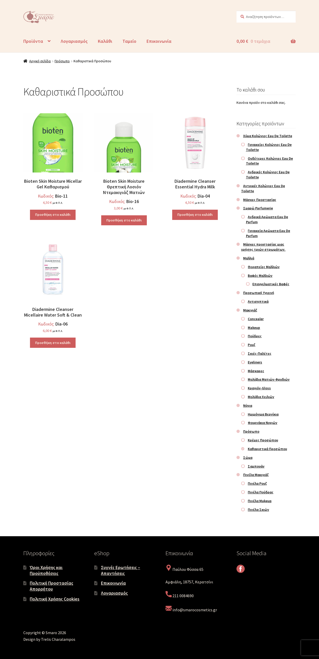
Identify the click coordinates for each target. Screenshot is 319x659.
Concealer (256, 319)
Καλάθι (105, 41)
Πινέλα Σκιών (258, 509)
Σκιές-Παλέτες (259, 353)
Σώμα (247, 457)
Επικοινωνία (159, 41)
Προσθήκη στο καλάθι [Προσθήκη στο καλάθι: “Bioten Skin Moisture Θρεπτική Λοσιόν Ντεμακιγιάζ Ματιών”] (124, 220)
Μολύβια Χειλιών (261, 396)
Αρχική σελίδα (40, 61)
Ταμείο (129, 41)
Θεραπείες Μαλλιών (264, 267)
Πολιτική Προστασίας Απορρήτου (51, 586)
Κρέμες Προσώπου (263, 440)
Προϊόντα (33, 41)
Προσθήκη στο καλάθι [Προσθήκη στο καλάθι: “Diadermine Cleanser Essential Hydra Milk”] (195, 214)
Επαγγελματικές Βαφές (270, 284)
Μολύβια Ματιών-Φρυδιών (269, 379)
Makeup (254, 327)
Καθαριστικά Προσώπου (267, 449)
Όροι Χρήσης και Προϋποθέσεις (46, 570)
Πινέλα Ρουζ (257, 483)
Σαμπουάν (256, 466)
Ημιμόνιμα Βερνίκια (263, 414)
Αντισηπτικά (258, 301)
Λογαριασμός (74, 41)
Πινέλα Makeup (260, 501)
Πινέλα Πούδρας (260, 492)
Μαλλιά (248, 258)
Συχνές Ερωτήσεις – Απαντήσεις (120, 570)
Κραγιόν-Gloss (259, 388)
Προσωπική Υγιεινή (258, 292)
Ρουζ (251, 344)
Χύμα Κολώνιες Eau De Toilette (267, 136)
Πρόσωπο (62, 61)
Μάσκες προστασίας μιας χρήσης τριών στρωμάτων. (263, 247)
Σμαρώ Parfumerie (258, 208)
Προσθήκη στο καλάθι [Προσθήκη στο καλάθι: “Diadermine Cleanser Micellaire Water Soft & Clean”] (52, 342)
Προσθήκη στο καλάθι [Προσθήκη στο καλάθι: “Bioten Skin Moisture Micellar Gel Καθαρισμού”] (52, 214)
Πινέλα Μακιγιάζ (256, 474)
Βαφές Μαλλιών (260, 275)
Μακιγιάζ (250, 310)
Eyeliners (255, 362)
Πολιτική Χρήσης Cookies (54, 599)
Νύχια (247, 405)
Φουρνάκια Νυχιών (262, 422)
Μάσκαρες (256, 371)
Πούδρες (255, 336)
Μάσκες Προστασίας (259, 199)
